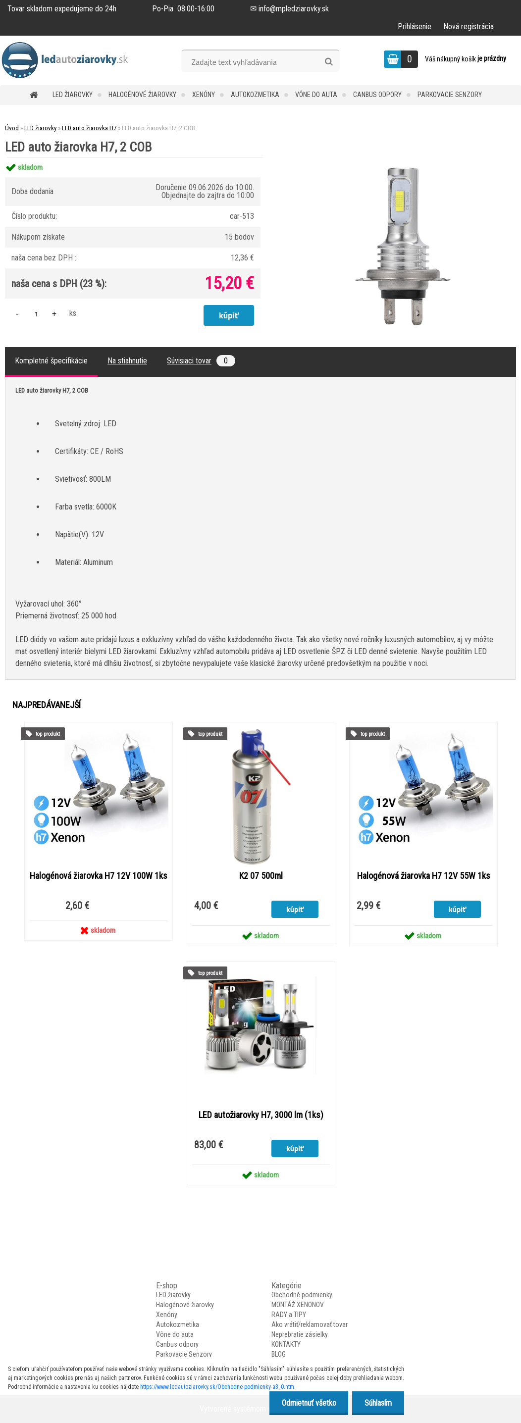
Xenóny (203, 95)
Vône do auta (316, 95)
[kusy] (36, 313)
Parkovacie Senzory (449, 95)
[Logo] (68, 60)
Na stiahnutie (127, 360)
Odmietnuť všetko (308, 1403)
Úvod (12, 128)
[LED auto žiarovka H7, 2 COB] (397, 157)
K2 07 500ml (261, 876)
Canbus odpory (377, 95)
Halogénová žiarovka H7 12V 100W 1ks (98, 876)
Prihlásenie (414, 26)
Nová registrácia (468, 26)
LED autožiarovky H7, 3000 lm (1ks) (261, 1115)
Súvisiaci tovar (201, 360)
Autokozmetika (255, 95)
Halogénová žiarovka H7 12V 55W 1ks (423, 876)
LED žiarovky (72, 95)
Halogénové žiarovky (142, 95)
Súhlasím (378, 1403)
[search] (328, 61)
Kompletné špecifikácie (51, 360)
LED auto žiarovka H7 (89, 128)
